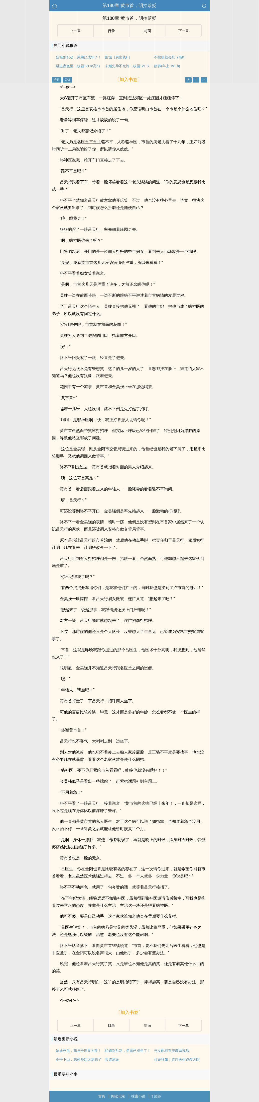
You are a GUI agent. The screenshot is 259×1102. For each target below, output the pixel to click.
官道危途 (112, 1059)
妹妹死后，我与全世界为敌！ (78, 1051)
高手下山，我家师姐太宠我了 (78, 1059)
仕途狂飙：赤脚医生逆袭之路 (177, 1059)
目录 (111, 1025)
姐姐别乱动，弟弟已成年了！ (128, 1051)
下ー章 (183, 1025)
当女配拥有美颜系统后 (171, 1051)
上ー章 (75, 1025)
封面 (147, 1025)
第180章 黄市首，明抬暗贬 (129, 5)
